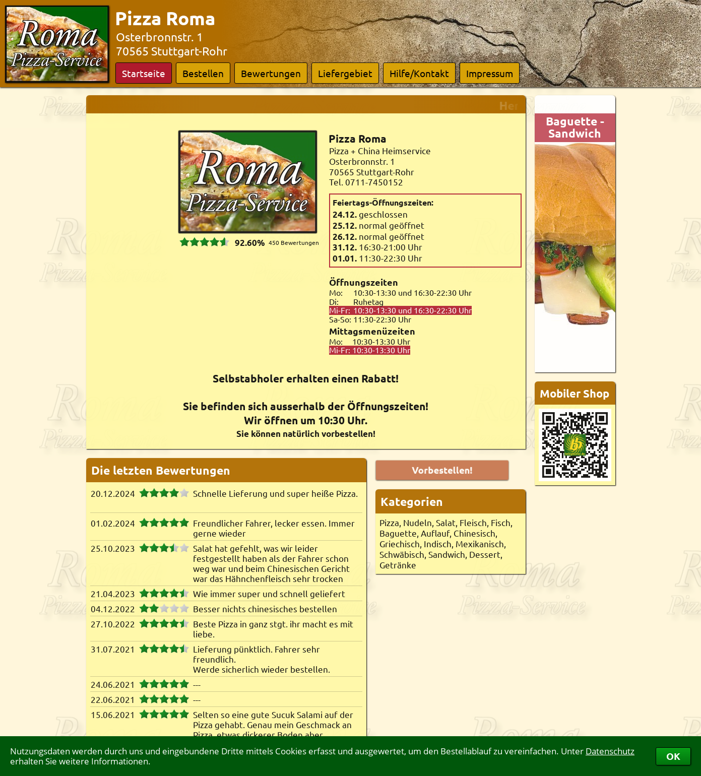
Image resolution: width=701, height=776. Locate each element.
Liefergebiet (345, 73)
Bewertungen (271, 73)
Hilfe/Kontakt (419, 73)
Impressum (489, 73)
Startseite (143, 73)
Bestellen (203, 73)
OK (673, 756)
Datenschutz (610, 751)
